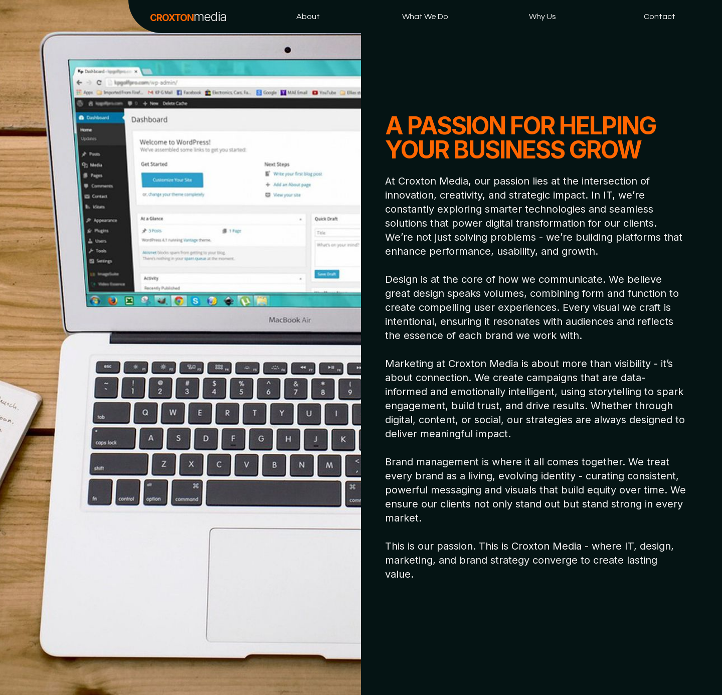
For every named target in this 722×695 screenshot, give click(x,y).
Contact (659, 17)
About (308, 17)
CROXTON (188, 17)
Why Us (542, 17)
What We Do (425, 17)
